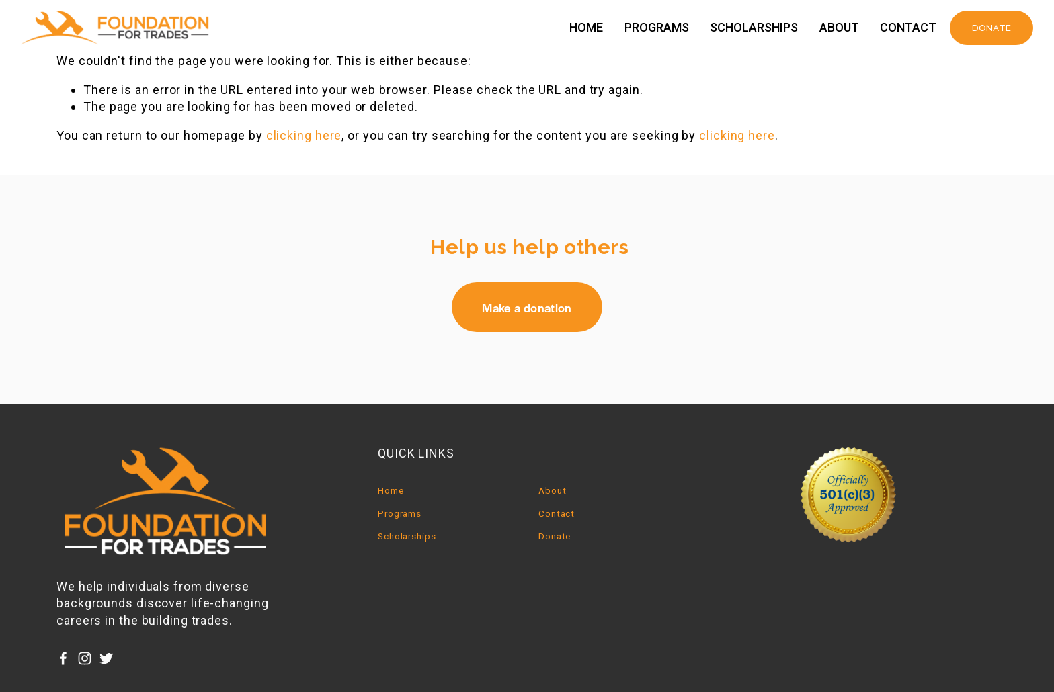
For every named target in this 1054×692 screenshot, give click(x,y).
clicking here (304, 135)
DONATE (992, 27)
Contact (908, 27)
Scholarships (754, 27)
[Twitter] (106, 658)
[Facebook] (63, 658)
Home (586, 27)
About (839, 27)
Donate (554, 536)
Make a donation (527, 307)
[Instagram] (84, 658)
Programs (656, 27)
